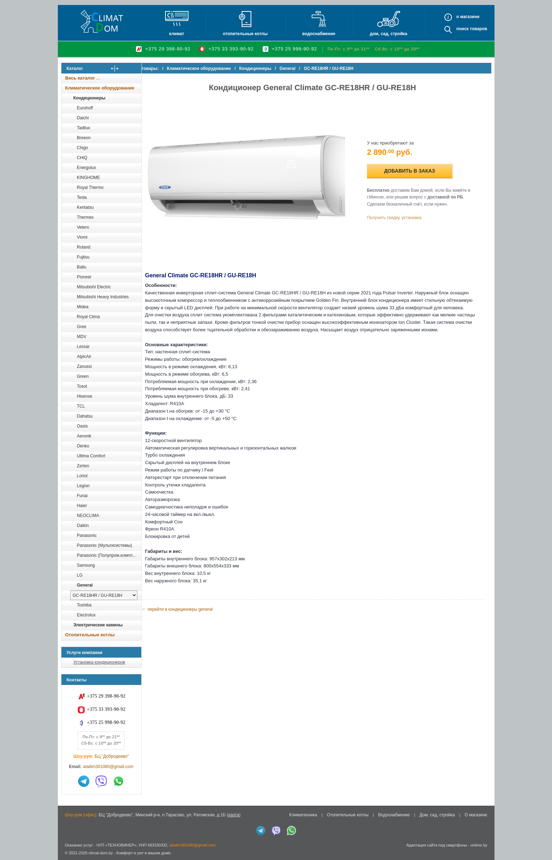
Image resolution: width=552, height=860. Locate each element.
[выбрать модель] (103, 595)
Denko (83, 445)
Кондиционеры (89, 98)
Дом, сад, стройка (388, 33)
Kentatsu (85, 207)
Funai (82, 495)
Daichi (83, 117)
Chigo (82, 147)
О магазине (476, 814)
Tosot (82, 386)
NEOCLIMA (88, 515)
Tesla (82, 197)
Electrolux (86, 615)
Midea (83, 306)
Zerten (83, 465)
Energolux (86, 167)
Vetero (83, 227)
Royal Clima (88, 316)
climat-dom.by (100, 853)
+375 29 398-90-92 (167, 48)
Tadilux (83, 127)
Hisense (84, 396)
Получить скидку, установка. (400, 214)
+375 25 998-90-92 (294, 48)
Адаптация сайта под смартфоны (436, 845)
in (67, 858)
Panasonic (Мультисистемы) (104, 545)
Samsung (86, 565)
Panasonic (87, 535)
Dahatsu (85, 416)
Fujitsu (83, 257)
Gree (82, 326)
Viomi (82, 237)
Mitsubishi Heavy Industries (103, 296)
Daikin (83, 525)
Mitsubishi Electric (94, 286)
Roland (84, 247)
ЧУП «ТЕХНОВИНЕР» (116, 845)
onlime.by (478, 845)
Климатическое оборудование (100, 88)
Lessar (83, 346)
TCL (81, 406)
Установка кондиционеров (99, 662)
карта (233, 814)
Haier (82, 505)
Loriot (82, 475)
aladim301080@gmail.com (108, 766)
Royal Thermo (90, 187)
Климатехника (303, 814)
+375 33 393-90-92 (230, 48)
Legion (83, 485)
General (85, 585)
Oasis (82, 426)
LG (80, 575)
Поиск (462, 28)
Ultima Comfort (91, 455)
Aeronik (84, 436)
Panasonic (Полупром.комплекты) (109, 555)
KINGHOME (88, 177)
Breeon (84, 137)
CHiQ (82, 157)
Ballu (82, 267)
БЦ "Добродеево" (112, 756)
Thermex (85, 217)
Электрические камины (98, 624)
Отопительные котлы (245, 33)
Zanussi (84, 366)
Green (83, 376)
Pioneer (84, 276)
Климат (176, 33)
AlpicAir (84, 356)
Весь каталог (80, 78)
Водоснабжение (318, 33)
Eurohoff (85, 107)
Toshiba (84, 605)
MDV (82, 336)
